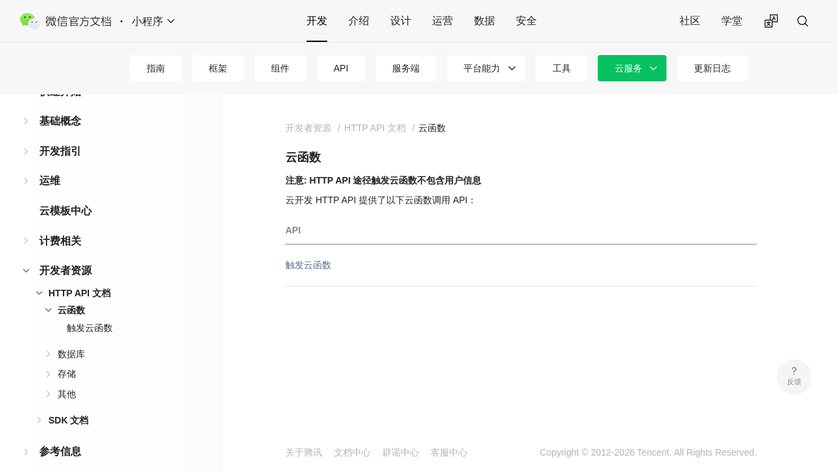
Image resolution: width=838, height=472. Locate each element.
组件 (280, 68)
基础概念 (60, 100)
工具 (562, 68)
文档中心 (352, 452)
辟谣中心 (400, 452)
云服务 (628, 68)
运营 (442, 20)
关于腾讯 (303, 452)
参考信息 (60, 430)
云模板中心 (65, 189)
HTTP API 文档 (79, 272)
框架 (218, 68)
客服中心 (449, 452)
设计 (400, 20)
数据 (484, 20)
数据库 (71, 333)
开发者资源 (65, 249)
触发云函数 (90, 307)
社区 (690, 20)
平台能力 (482, 68)
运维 (49, 159)
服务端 (406, 68)
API (341, 68)
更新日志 (712, 68)
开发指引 (60, 130)
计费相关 (60, 220)
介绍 (358, 20)
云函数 (71, 289)
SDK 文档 (68, 399)
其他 (67, 373)
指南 (156, 68)
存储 (67, 352)
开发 (316, 20)
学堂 (731, 20)
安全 (526, 20)
